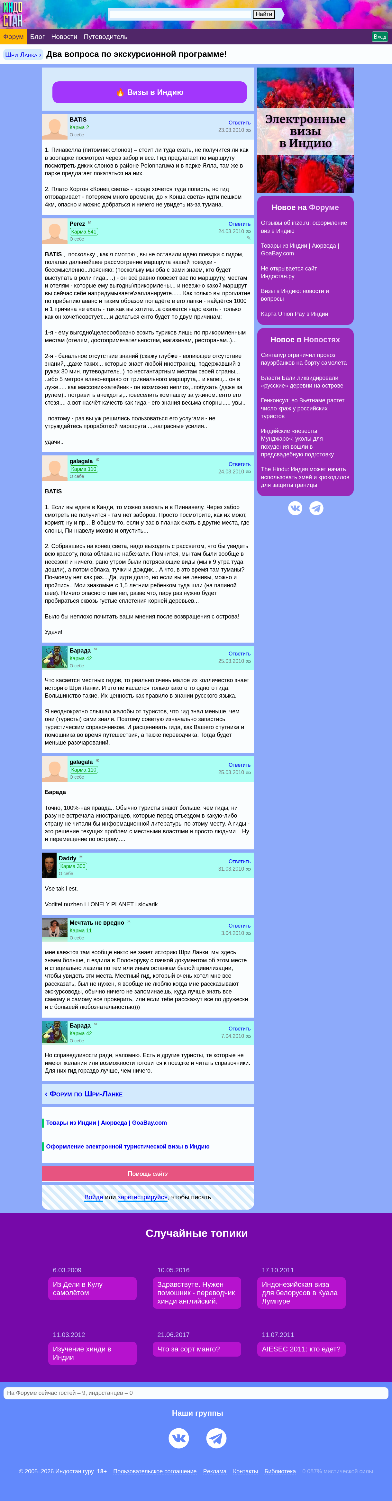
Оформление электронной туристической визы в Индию (128, 1146)
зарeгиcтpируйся (143, 1197)
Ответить (240, 122)
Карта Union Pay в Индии (294, 314)
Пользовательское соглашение (154, 1471)
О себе (77, 134)
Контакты (245, 1471)
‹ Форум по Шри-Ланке (84, 1093)
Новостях (322, 339)
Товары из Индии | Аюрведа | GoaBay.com (106, 1123)
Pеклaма (215, 1471)
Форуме (324, 207)
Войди (93, 1197)
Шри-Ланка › (23, 54)
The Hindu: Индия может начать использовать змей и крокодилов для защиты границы (305, 477)
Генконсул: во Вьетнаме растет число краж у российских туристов (303, 408)
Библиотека (280, 1471)
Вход (380, 36)
